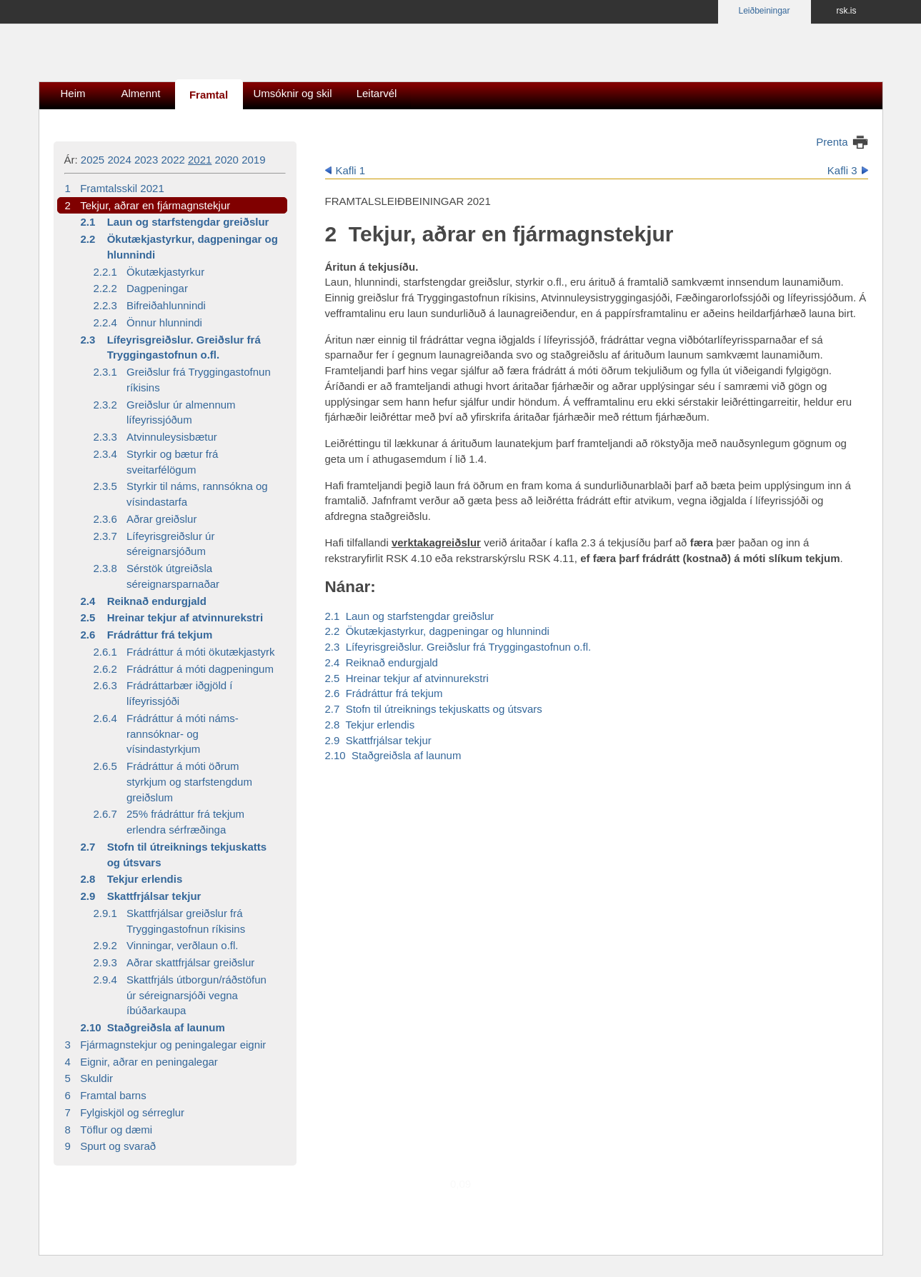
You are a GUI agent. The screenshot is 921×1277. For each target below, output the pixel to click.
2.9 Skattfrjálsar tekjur (378, 740)
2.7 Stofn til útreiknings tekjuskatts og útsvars (433, 709)
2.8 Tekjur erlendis (370, 724)
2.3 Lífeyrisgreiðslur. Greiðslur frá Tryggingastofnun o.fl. (458, 647)
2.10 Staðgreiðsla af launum (393, 755)
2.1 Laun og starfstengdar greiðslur (409, 616)
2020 (227, 160)
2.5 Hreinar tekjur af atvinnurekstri (407, 678)
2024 (119, 160)
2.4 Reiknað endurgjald (381, 662)
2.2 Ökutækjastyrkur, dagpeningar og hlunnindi (437, 631)
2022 (172, 160)
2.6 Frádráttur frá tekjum (384, 693)
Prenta (831, 142)
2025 (92, 160)
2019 (253, 160)
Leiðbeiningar (764, 11)
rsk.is (847, 11)
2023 (146, 160)
